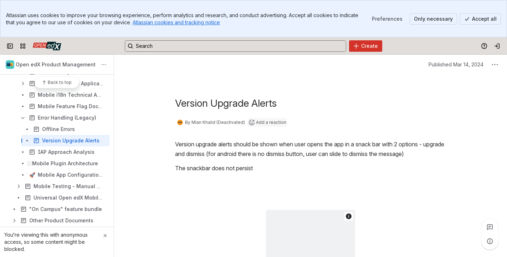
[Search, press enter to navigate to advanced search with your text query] (235, 46)
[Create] (365, 46)
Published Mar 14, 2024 (456, 64)
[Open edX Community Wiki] (47, 46)
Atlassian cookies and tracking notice (176, 22)
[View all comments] (490, 227)
